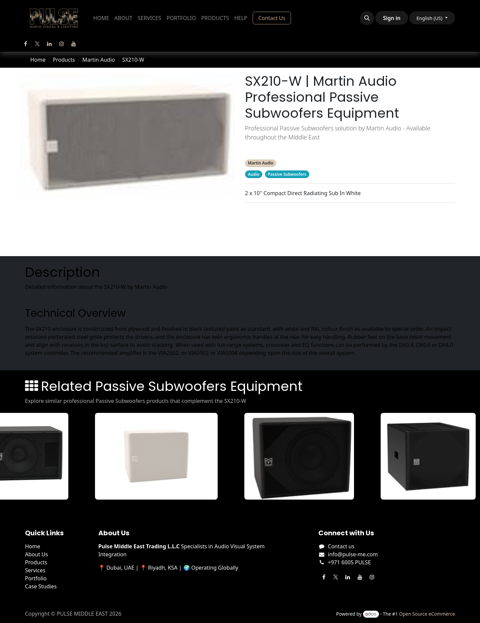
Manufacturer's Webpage (350, 241)
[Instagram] (61, 43)
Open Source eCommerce (427, 614)
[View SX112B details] (303, 456)
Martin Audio (98, 59)
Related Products (350, 228)
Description (350, 214)
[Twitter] (37, 43)
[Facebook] (25, 43)
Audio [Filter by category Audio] (253, 174)
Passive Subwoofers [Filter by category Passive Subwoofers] (287, 174)
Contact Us (271, 18)
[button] (367, 18)
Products (64, 59)
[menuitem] (101, 18)
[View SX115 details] (431, 456)
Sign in (391, 18)
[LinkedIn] (49, 43)
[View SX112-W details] (160, 456)
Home (38, 59)
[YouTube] (73, 43)
